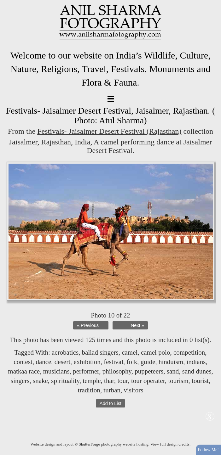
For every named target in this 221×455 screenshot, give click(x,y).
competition (189, 352)
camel (129, 352)
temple (92, 381)
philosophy (116, 371)
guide (148, 362)
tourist (200, 381)
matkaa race (24, 371)
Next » (137, 325)
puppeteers (149, 371)
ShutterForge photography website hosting (113, 444)
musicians (56, 371)
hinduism (171, 362)
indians (196, 362)
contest (23, 362)
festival (113, 362)
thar (109, 381)
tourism (178, 381)
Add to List (110, 403)
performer (86, 371)
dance (43, 362)
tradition (89, 390)
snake (40, 381)
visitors (133, 390)
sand (173, 371)
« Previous (88, 325)
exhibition (87, 362)
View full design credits (169, 444)
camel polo (155, 352)
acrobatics (65, 352)
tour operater (148, 381)
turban (111, 390)
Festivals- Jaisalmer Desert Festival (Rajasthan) (109, 131)
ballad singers (100, 352)
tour (122, 381)
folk (132, 362)
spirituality (65, 381)
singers (20, 381)
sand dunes (197, 371)
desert (62, 362)
